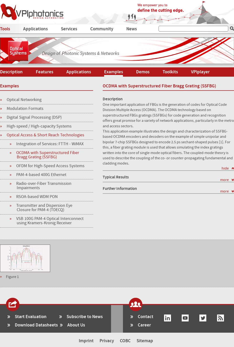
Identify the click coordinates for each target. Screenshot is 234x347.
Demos (142, 72)
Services (69, 29)
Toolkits (170, 72)
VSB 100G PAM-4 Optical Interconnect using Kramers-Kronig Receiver (50, 221)
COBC (125, 341)
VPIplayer (200, 72)
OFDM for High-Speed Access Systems (51, 166)
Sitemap (145, 341)
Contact (145, 317)
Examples (113, 72)
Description (11, 72)
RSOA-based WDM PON (37, 197)
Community (101, 29)
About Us (76, 325)
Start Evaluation (31, 317)
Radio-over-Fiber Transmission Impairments (44, 186)
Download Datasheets (36, 325)
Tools (5, 29)
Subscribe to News (85, 317)
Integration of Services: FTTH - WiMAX (50, 144)
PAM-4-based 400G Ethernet (41, 175)
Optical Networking (21, 100)
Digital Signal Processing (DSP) (31, 117)
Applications (35, 29)
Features (44, 72)
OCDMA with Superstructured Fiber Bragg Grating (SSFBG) (48, 155)
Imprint (86, 341)
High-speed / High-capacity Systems (36, 126)
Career (144, 325)
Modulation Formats (21, 109)
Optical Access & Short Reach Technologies (42, 135)
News (131, 29)
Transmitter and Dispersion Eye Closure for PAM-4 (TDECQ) (44, 207)
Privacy (107, 341)
